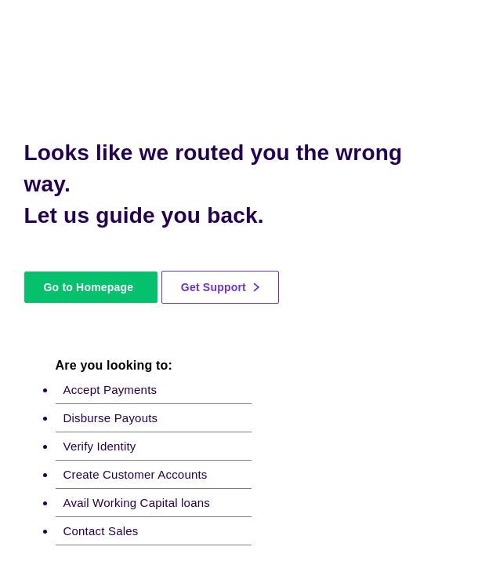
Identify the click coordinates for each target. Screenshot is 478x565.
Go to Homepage (88, 287)
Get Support (220, 287)
